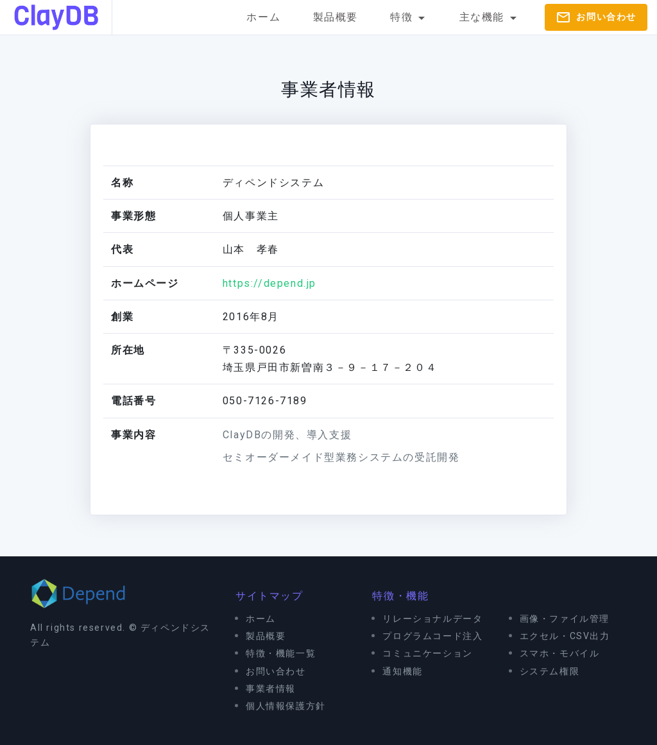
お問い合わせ (596, 17)
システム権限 (550, 671)
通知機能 (402, 671)
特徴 (409, 18)
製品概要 (335, 17)
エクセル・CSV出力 (565, 636)
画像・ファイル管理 (565, 618)
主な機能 (490, 18)
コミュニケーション (427, 653)
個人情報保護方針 (286, 706)
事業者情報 (271, 688)
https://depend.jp (269, 283)
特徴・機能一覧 (281, 653)
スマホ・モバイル (560, 653)
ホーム (263, 17)
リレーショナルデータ (432, 618)
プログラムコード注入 (432, 636)
